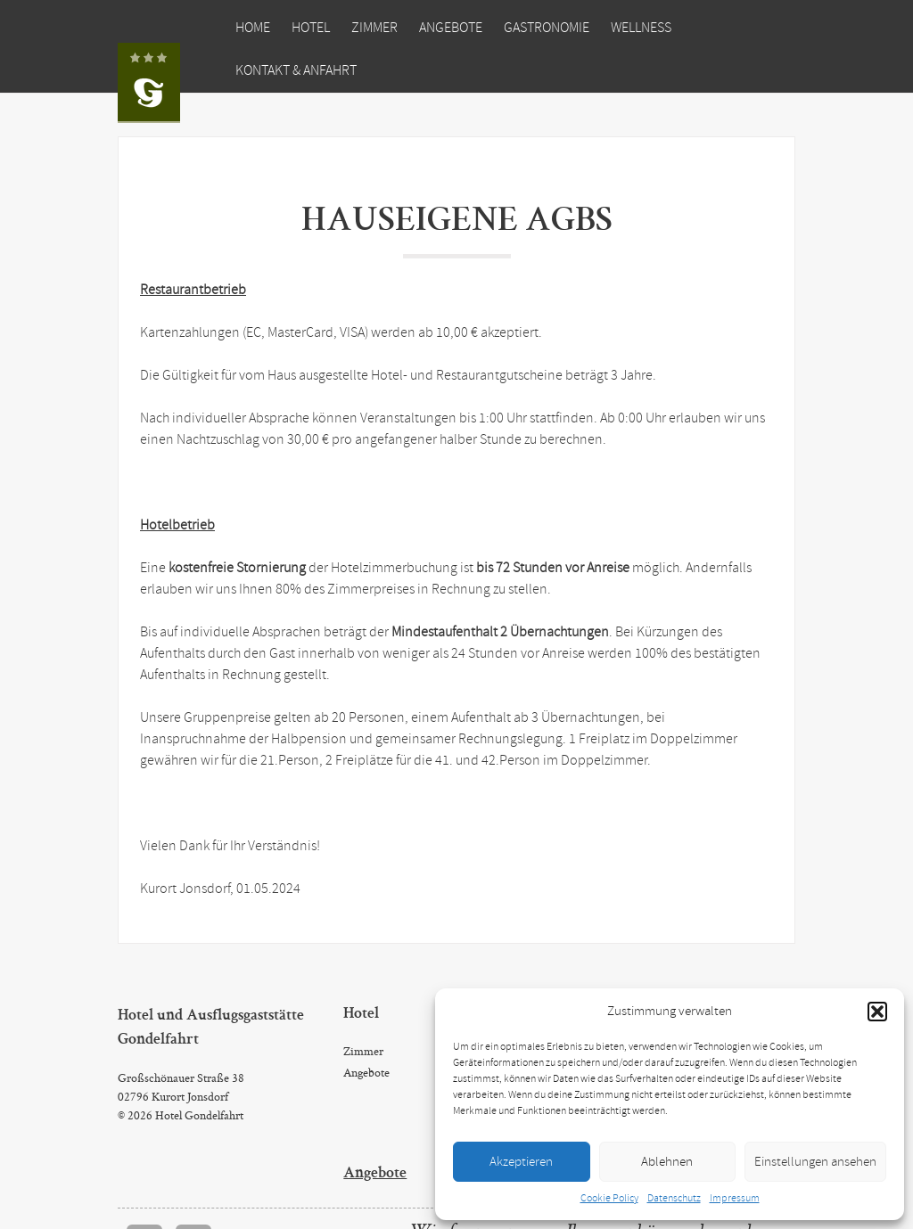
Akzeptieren (521, 1162)
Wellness (641, 28)
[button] (877, 1011)
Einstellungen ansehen (815, 1162)
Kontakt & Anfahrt (296, 70)
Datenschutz (674, 1199)
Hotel (311, 28)
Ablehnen (667, 1162)
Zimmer (374, 28)
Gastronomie (546, 28)
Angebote (450, 28)
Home (252, 28)
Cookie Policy (609, 1199)
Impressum (735, 1199)
